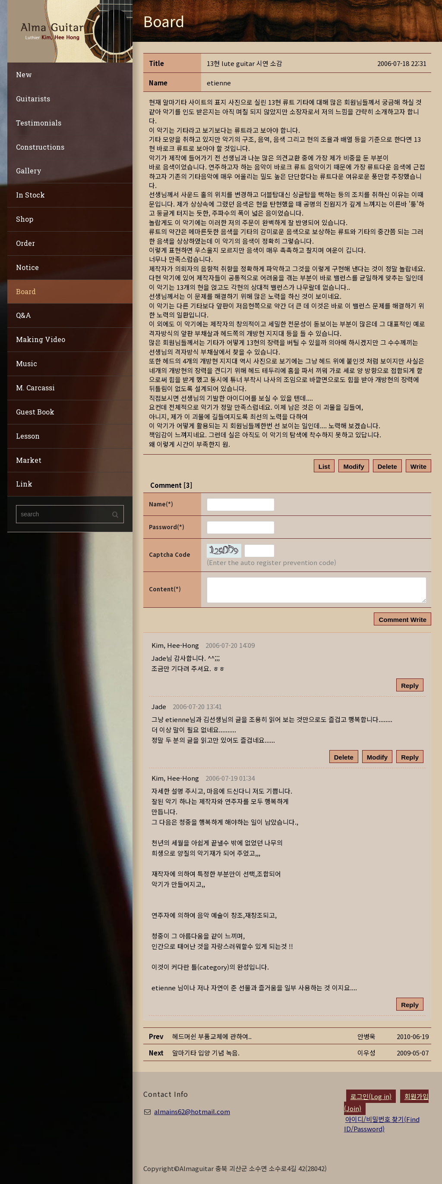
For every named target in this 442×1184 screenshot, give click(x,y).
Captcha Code (169, 554)
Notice (27, 267)
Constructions (40, 146)
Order (25, 243)
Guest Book (35, 411)
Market (28, 460)
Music (26, 363)
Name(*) (161, 504)
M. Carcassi (35, 387)
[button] (175, 645)
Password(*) (166, 527)
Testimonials (38, 122)
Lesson (28, 435)
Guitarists (33, 98)
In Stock (30, 194)
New (24, 74)
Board (26, 291)
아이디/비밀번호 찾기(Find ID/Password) (382, 1124)
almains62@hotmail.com (192, 1111)
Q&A (23, 315)
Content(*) (165, 589)
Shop (24, 218)
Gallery (28, 170)
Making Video (40, 339)
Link (24, 483)
